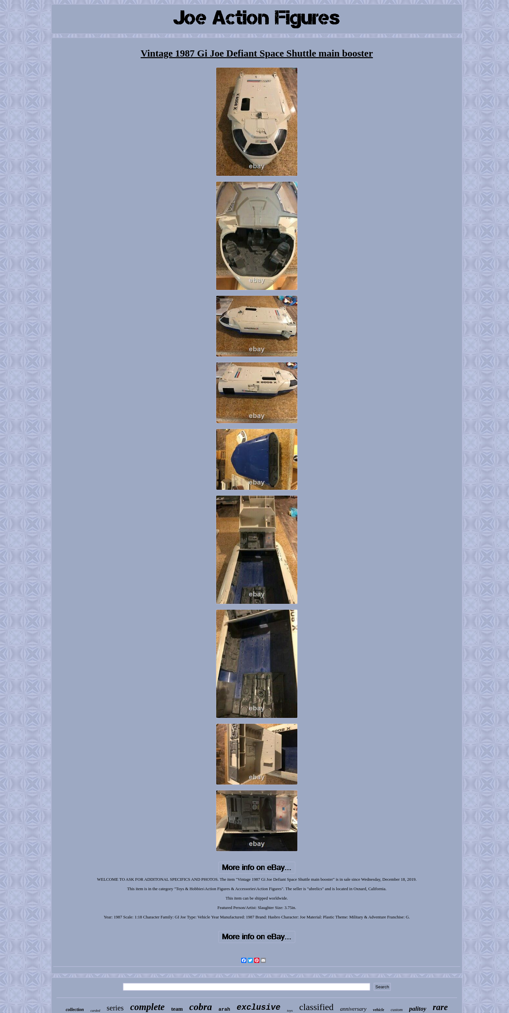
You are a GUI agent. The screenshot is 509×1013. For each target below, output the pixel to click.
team (177, 1009)
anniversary (353, 1009)
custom (397, 1009)
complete (147, 1007)
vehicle (378, 1009)
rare (440, 1007)
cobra (200, 1006)
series (115, 1008)
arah (224, 1009)
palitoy (417, 1008)
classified (316, 1007)
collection (75, 1009)
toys (290, 1010)
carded (95, 1010)
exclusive (258, 1007)
